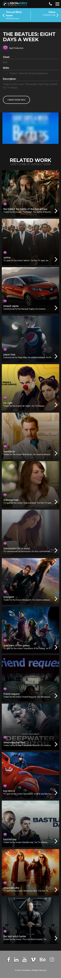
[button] (50, 4)
